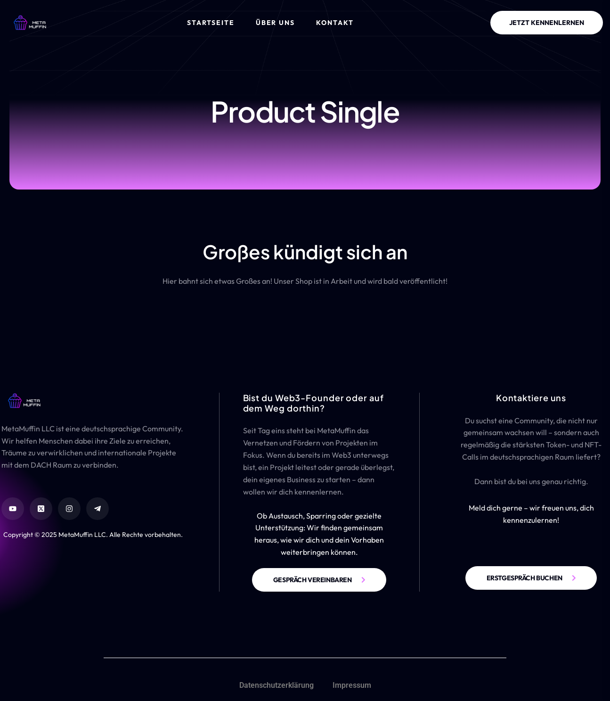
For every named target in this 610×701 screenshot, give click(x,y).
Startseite (211, 22)
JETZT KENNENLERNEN (546, 22)
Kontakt (335, 22)
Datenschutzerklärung (276, 685)
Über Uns (275, 22)
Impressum (352, 685)
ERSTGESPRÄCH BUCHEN (524, 578)
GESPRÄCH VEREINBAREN (312, 580)
